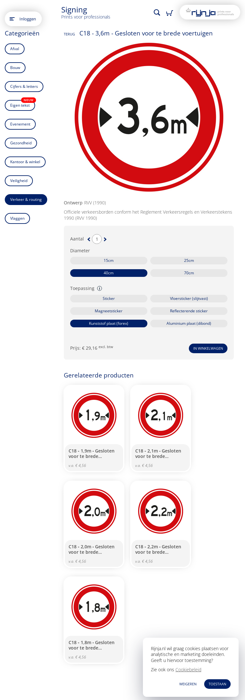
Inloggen (27, 19)
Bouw (15, 67)
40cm (109, 273)
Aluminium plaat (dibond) (189, 323)
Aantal (77, 239)
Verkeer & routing (26, 199)
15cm (109, 260)
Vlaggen (17, 218)
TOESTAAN (217, 683)
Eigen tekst (22, 104)
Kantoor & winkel (25, 161)
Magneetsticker (108, 311)
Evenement (20, 124)
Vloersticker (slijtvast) (189, 298)
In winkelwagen (208, 348)
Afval (14, 48)
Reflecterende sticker (189, 311)
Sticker (109, 298)
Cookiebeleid (188, 669)
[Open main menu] (12, 18)
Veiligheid (18, 180)
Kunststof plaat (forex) (108, 323)
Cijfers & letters (24, 86)
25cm (189, 260)
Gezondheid (21, 143)
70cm (189, 273)
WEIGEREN (188, 683)
